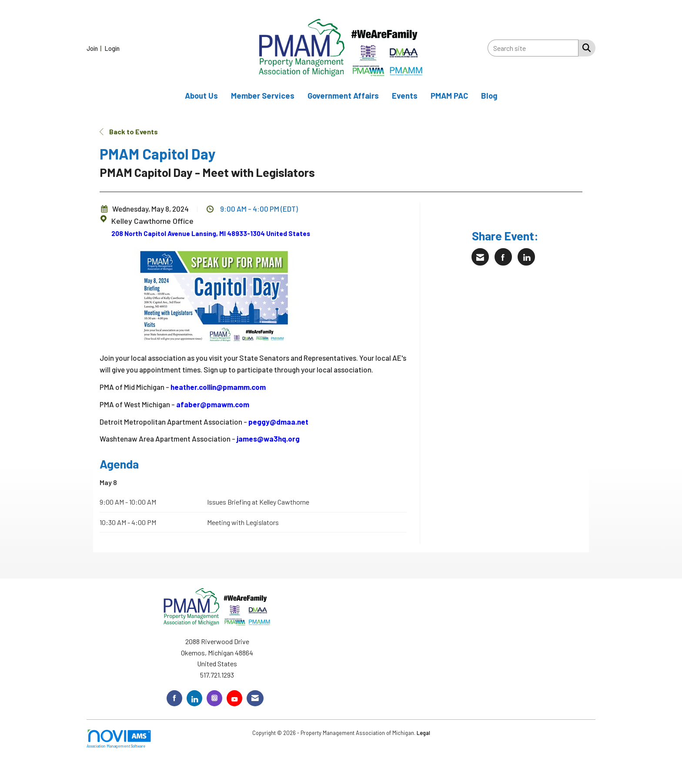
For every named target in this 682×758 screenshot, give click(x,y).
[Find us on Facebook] (174, 698)
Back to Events (129, 131)
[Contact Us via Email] (255, 698)
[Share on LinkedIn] (526, 257)
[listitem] (95, 48)
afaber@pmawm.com (212, 404)
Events (405, 95)
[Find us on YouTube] (234, 698)
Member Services (262, 95)
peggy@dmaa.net (278, 421)
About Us (201, 95)
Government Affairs (343, 95)
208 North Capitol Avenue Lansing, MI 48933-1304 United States (210, 233)
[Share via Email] (480, 257)
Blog (489, 95)
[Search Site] (584, 47)
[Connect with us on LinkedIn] (194, 698)
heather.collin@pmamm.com (218, 386)
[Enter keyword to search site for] (533, 48)
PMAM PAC (449, 95)
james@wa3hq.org (268, 438)
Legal (423, 732)
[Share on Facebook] (503, 257)
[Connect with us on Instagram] (214, 698)
